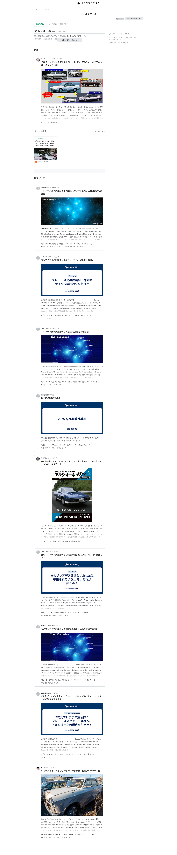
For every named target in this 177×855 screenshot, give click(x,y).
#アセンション (82, 247)
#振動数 (73, 247)
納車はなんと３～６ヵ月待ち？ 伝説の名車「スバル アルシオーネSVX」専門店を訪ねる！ (45, 143)
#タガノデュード (84, 445)
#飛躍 (61, 244)
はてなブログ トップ (41, 9)
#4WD (67, 541)
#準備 (62, 612)
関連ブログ (64, 24)
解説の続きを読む (69, 40)
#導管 (92, 754)
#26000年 (58, 385)
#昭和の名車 (75, 541)
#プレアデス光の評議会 (49, 244)
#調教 (43, 445)
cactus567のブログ (47, 187)
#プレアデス (45, 315)
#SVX (55, 541)
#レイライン (59, 247)
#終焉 (77, 315)
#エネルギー (78, 680)
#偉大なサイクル (68, 315)
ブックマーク (40, 138)
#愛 (94, 680)
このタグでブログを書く (134, 19)
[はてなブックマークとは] (48, 131)
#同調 (67, 247)
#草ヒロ (44, 834)
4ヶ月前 (56, 187)
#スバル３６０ (89, 834)
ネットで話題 (52, 24)
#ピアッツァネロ (47, 837)
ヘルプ (126, 37)
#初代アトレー (68, 834)
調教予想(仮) (45, 395)
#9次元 (53, 754)
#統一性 (44, 683)
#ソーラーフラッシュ (48, 615)
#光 (91, 244)
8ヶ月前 (56, 328)
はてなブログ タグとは (116, 37)
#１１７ (69, 837)
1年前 (52, 395)
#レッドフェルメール (54, 445)
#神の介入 (87, 680)
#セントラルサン (75, 754)
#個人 (79, 612)
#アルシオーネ (53, 122)
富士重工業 (38, 36)
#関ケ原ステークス (70, 445)
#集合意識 (82, 382)
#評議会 (58, 315)
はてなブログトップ (115, 39)
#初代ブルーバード (55, 834)
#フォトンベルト (82, 244)
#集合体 (85, 612)
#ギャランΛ (79, 834)
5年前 (52, 767)
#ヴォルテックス (47, 247)
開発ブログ (132, 37)
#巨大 (64, 382)
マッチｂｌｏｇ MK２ (48, 59)
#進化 (70, 382)
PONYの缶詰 (45, 767)
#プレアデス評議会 (52, 612)
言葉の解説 (40, 24)
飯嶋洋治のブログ (46, 458)
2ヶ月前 (59, 59)
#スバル (44, 122)
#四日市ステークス (48, 448)
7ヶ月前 (56, 257)
